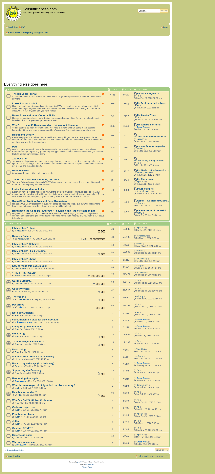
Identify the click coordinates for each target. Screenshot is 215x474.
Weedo (139, 148)
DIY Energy (18, 333)
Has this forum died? (24, 392)
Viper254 (140, 181)
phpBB (79, 462)
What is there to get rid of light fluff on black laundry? (43, 385)
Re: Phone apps (145, 179)
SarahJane (20, 275)
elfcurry (139, 203)
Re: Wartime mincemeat (148, 125)
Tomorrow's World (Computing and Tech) (36, 179)
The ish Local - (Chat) (24, 93)
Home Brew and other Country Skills (33, 115)
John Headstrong (23, 322)
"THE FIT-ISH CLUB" (24, 272)
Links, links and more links (28, 189)
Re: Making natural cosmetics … (153, 170)
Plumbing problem (23, 414)
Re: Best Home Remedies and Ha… (151, 137)
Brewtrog (19, 366)
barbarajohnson (143, 172)
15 (103, 239)
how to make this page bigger (29, 265)
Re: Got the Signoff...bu (148, 93)
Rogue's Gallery (21, 236)
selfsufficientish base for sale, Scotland (35, 319)
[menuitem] (22, 27)
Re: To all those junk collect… (151, 103)
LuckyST (140, 139)
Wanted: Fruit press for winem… (153, 201)
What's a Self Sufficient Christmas (32, 400)
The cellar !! (19, 296)
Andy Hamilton (21, 268)
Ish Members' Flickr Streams (29, 250)
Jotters (16, 421)
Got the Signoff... (22, 280)
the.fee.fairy (20, 231)
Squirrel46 (141, 272)
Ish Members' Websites (25, 244)
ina (137, 117)
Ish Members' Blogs (23, 228)
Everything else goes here (25, 84)
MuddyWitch (23, 239)
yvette (139, 244)
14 (100, 239)
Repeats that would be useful (151, 210)
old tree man (23, 299)
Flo (137, 96)
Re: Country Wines (146, 115)
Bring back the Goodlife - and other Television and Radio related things (53, 210)
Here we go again (22, 435)
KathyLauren (142, 385)
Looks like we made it (25, 103)
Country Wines (21, 288)
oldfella (139, 250)
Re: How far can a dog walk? (151, 146)
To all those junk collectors (28, 341)
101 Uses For (20, 158)
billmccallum (142, 236)
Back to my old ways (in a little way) (33, 363)
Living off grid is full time (27, 326)
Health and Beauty (23, 134)
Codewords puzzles (23, 407)
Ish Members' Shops (24, 259)
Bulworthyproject (144, 191)
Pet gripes (18, 304)
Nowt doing (19, 349)
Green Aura (142, 127)
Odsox (21, 307)
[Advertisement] (87, 59)
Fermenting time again (25, 378)
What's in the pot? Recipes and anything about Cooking (45, 125)
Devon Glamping (145, 189)
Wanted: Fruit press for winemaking (33, 356)
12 (94, 239)
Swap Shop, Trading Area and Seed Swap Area (39, 201)
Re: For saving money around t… (150, 160)
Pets (14, 146)
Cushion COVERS (22, 428)
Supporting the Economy (27, 370)
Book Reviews (20, 170)
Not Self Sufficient (23, 312)
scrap (139, 265)
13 (97, 239)
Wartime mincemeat (23, 442)
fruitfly (139, 213)
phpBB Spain (89, 464)
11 (91, 239)
